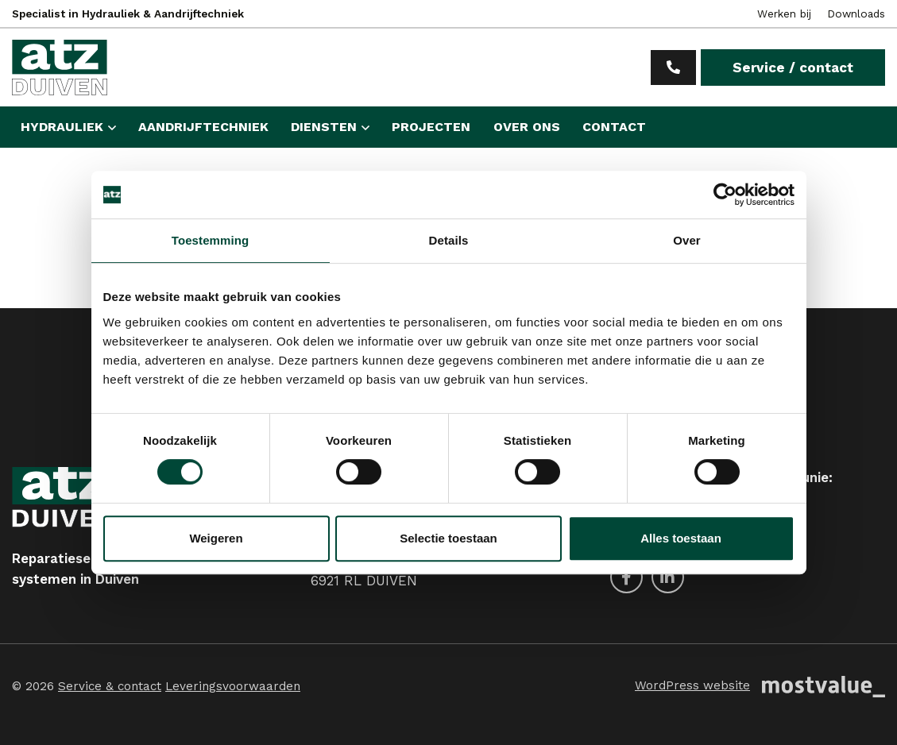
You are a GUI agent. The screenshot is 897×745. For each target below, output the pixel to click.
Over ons (526, 126)
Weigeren (215, 538)
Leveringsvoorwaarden (232, 686)
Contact (614, 126)
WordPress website (692, 685)
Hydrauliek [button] (62, 126)
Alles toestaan (680, 538)
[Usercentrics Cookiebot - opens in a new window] (725, 195)
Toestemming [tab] (210, 240)
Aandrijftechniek (203, 126)
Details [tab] (449, 240)
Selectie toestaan (448, 538)
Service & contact (109, 686)
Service (793, 67)
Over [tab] (687, 240)
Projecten (431, 126)
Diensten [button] (324, 126)
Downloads (856, 13)
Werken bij (784, 13)
